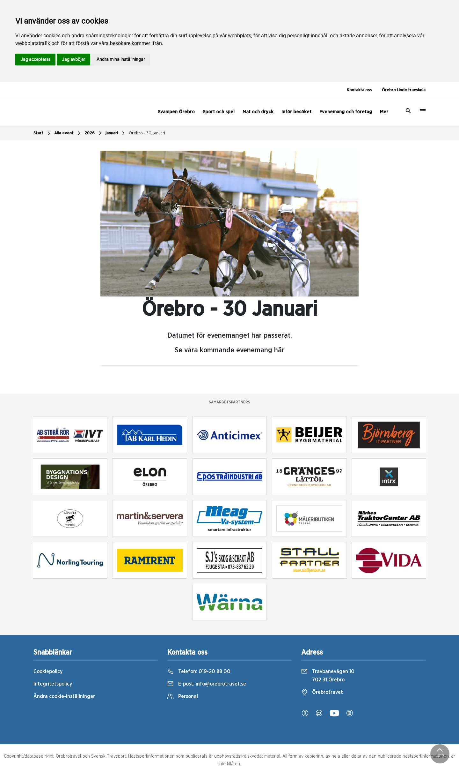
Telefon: (198, 671)
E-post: (206, 684)
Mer (384, 111)
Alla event (68, 133)
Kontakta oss (359, 90)
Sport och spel (219, 111)
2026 (93, 133)
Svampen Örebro (176, 111)
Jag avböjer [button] (73, 59)
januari (116, 133)
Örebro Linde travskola (404, 90)
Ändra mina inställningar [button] (121, 59)
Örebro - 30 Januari (147, 133)
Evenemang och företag (345, 111)
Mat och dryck (258, 111)
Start (42, 133)
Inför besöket (296, 111)
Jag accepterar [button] (35, 59)
